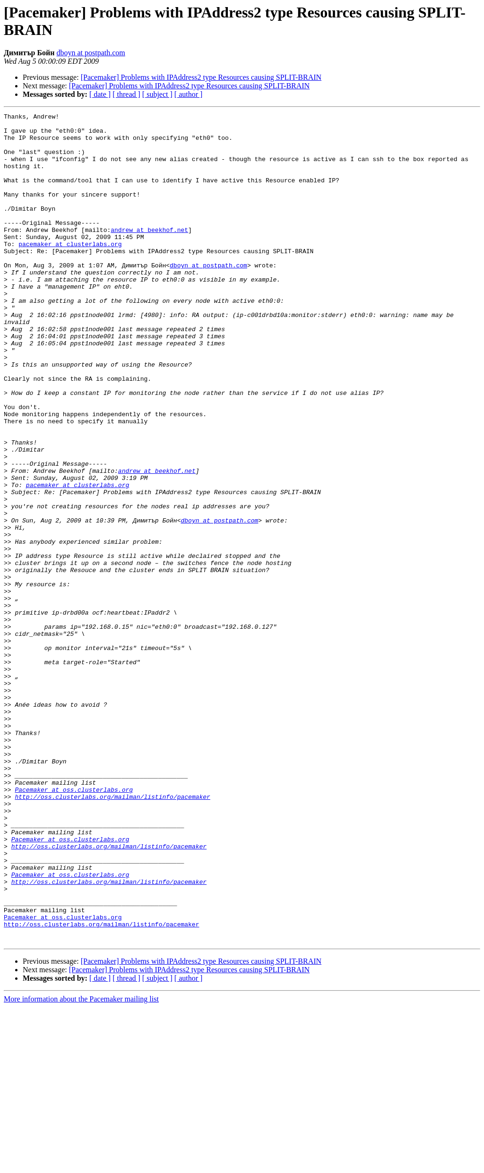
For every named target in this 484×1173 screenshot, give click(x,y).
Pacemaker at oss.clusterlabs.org (74, 925)
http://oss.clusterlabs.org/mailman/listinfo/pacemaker (112, 934)
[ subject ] (157, 94)
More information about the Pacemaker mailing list (81, 1165)
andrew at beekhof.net (149, 253)
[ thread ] (126, 94)
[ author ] (188, 94)
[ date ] (100, 94)
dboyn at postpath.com (90, 53)
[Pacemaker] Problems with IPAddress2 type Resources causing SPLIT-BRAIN (201, 77)
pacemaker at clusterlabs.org (69, 270)
